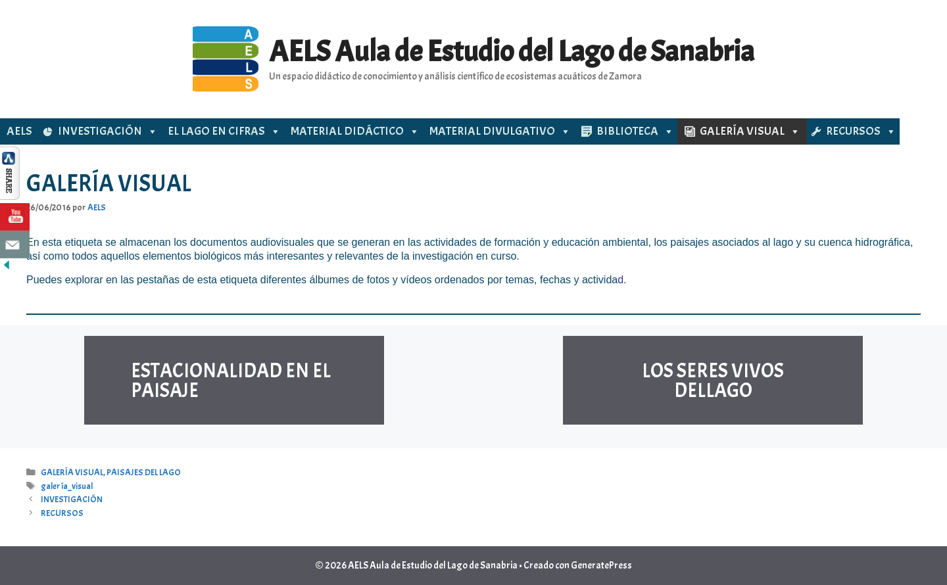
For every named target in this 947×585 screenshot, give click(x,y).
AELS (19, 131)
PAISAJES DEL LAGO (144, 472)
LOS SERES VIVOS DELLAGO (713, 380)
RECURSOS (861, 131)
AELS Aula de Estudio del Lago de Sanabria (511, 51)
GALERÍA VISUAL (750, 131)
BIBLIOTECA (635, 131)
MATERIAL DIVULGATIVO (500, 131)
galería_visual (67, 486)
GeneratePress (601, 565)
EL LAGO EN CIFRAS (224, 131)
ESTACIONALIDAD (206, 370)
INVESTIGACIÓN (108, 131)
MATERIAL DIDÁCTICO (355, 131)
